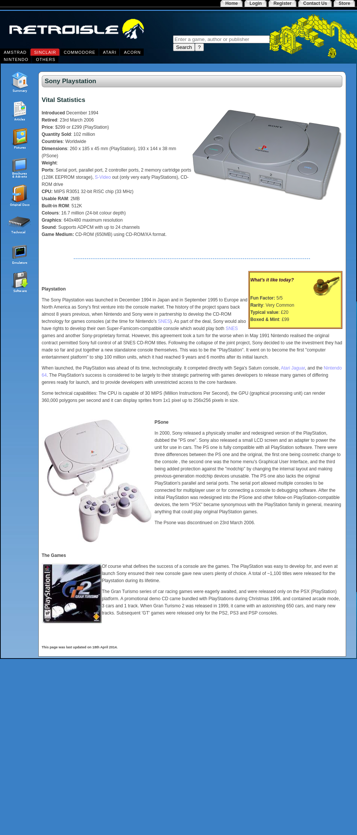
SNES (164, 321)
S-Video (103, 177)
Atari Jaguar (293, 368)
